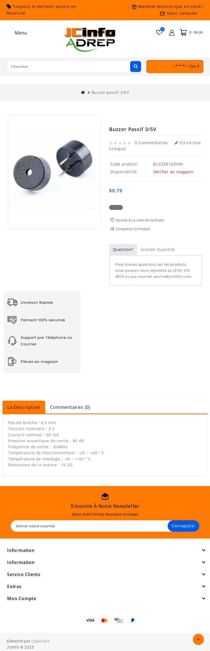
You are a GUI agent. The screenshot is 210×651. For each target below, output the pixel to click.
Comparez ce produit (132, 228)
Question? (123, 249)
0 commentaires (151, 142)
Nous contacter (182, 13)
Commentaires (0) (70, 407)
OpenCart (40, 641)
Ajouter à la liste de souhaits (140, 220)
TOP (198, 639)
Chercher (135, 66)
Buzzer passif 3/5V (110, 92)
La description (23, 407)
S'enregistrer (183, 525)
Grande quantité (158, 249)
